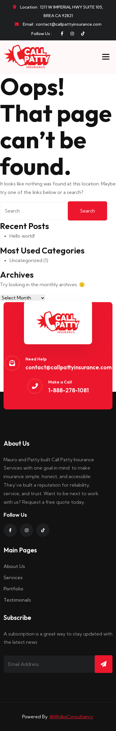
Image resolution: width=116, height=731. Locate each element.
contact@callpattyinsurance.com (68, 367)
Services (13, 577)
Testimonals (17, 600)
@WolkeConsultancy (71, 717)
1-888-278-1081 (68, 390)
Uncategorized (25, 260)
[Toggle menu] (105, 56)
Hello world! (22, 236)
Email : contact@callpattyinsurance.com (58, 24)
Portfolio (13, 589)
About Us (14, 566)
